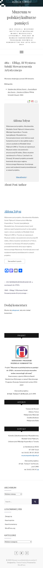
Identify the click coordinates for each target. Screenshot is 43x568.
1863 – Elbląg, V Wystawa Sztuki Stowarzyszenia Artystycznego (16, 291)
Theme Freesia (21, 562)
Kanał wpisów (9, 520)
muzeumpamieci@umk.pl (30, 455)
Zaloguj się (8, 516)
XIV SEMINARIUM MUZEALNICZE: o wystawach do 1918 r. (18, 283)
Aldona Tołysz (12, 211)
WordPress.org (10, 528)
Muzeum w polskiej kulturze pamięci (21, 17)
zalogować (15, 310)
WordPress (21, 565)
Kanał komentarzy (11, 524)
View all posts (21, 177)
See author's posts (14, 261)
